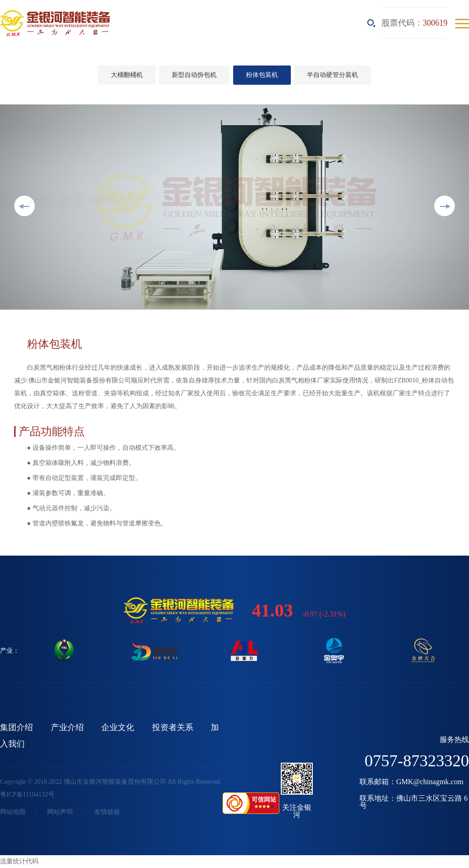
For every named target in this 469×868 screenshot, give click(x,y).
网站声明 (60, 811)
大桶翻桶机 (127, 74)
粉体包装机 (262, 74)
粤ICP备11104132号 (27, 794)
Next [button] (444, 206)
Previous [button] (24, 206)
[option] (234, 207)
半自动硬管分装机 (332, 74)
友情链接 (107, 811)
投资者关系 (172, 727)
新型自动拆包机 (194, 74)
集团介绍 (16, 727)
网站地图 (13, 811)
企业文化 (117, 727)
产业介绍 (67, 727)
